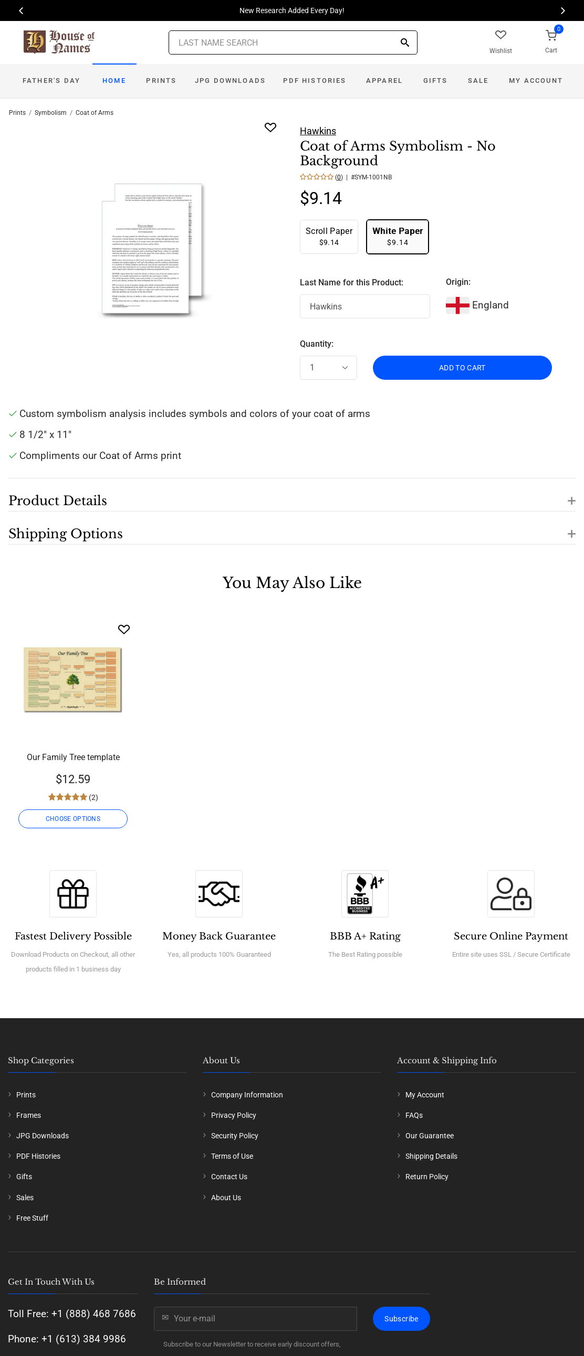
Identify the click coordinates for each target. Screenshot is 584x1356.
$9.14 (329, 236)
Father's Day (51, 80)
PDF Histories (314, 80)
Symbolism (51, 112)
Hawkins (318, 130)
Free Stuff (32, 1218)
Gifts (435, 80)
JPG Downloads (230, 80)
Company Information (247, 1095)
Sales (25, 1197)
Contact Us (229, 1176)
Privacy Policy (233, 1115)
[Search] (405, 43)
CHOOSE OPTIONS (73, 819)
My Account (536, 80)
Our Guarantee (429, 1135)
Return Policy (427, 1176)
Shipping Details (431, 1156)
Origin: (458, 282)
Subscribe (401, 1319)
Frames (28, 1115)
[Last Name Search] (293, 42)
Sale (478, 80)
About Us (226, 1197)
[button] (292, 494)
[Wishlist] (124, 629)
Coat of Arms (94, 112)
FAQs (414, 1115)
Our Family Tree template (73, 757)
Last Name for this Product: (351, 282)
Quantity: (316, 344)
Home (114, 80)
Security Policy (234, 1135)
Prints (161, 80)
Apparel (384, 80)
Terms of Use (232, 1156)
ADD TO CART (462, 368)
